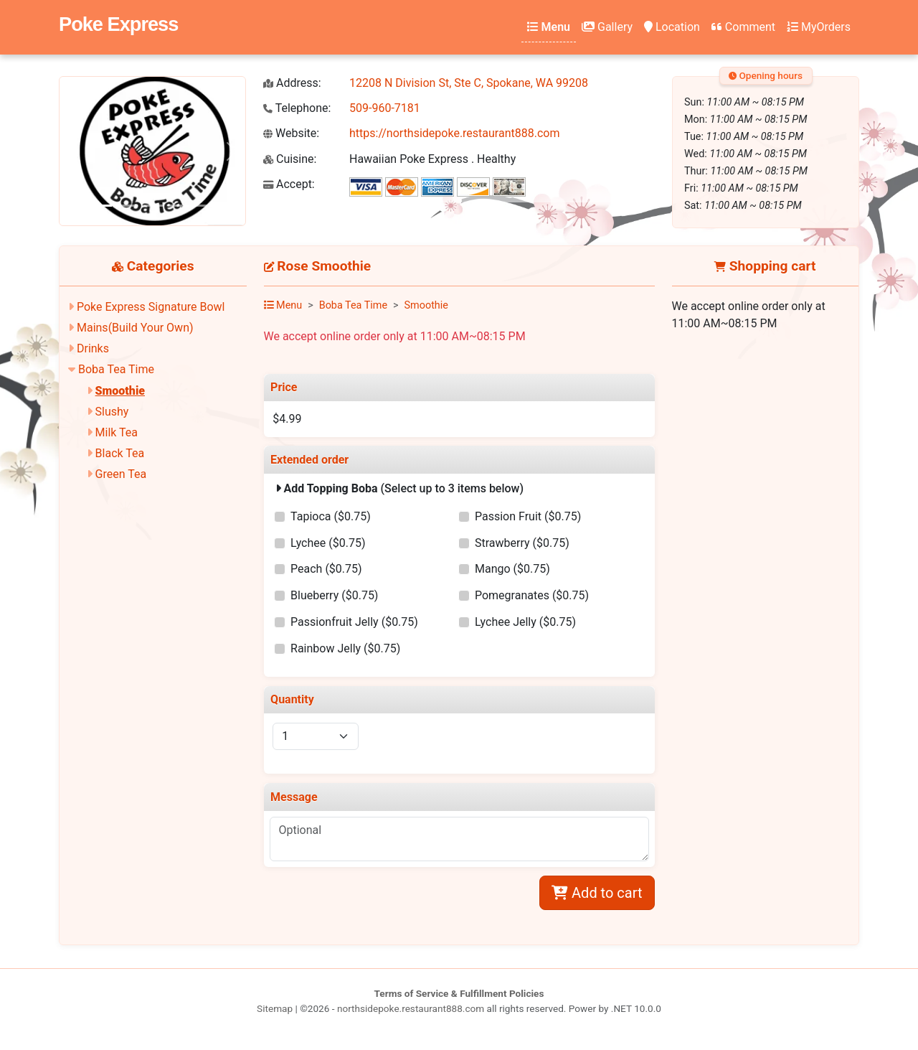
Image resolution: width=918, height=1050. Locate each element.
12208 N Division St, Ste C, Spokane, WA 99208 (468, 83)
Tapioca (330, 516)
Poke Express (118, 24)
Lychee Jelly (525, 622)
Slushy (112, 411)
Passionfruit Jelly (354, 622)
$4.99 (287, 419)
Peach (326, 569)
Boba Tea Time (116, 369)
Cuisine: (289, 159)
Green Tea (121, 474)
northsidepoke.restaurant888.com (410, 1008)
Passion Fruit (528, 516)
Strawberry (522, 543)
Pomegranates (532, 595)
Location (672, 27)
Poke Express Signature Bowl (150, 307)
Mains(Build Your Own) (135, 327)
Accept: (289, 184)
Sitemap (275, 1008)
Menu (548, 27)
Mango (512, 569)
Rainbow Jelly (345, 648)
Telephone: (297, 108)
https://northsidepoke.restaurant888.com (454, 133)
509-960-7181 (384, 108)
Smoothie (120, 391)
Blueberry (334, 595)
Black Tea (120, 453)
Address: (292, 83)
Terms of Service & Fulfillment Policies (459, 993)
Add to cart (597, 892)
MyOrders (819, 27)
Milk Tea (116, 432)
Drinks (93, 348)
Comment (743, 27)
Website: (291, 133)
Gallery (607, 27)
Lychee (327, 543)
